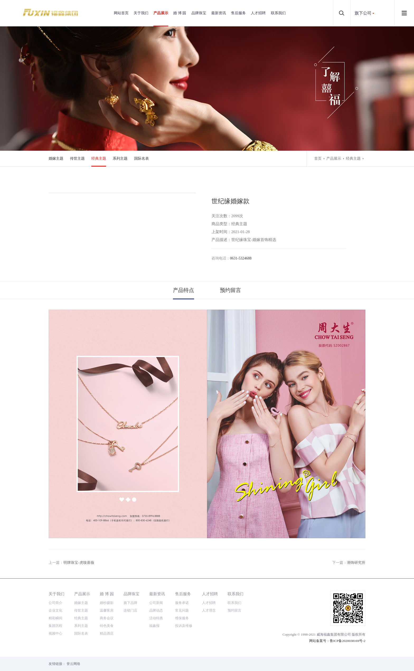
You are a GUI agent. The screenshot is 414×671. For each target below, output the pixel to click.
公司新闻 (156, 603)
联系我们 (278, 13)
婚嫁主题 (56, 158)
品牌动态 (156, 610)
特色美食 (107, 626)
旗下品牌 (130, 603)
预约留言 (230, 290)
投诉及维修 (183, 626)
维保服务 (182, 618)
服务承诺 (182, 603)
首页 (318, 158)
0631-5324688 (241, 258)
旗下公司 (363, 13)
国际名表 (141, 158)
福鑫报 (154, 626)
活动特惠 (156, 618)
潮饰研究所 (356, 563)
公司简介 (55, 603)
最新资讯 (218, 13)
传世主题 (77, 158)
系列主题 (120, 158)
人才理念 (209, 610)
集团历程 (55, 626)
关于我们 (141, 13)
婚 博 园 (179, 13)
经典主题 (98, 158)
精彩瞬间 (55, 618)
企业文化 (55, 610)
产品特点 (183, 290)
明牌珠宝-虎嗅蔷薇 (78, 563)
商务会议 (107, 618)
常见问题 (182, 610)
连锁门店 (130, 610)
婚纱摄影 (107, 603)
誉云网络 (73, 664)
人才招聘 (258, 13)
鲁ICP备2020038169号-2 (347, 641)
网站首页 (121, 13)
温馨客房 (107, 610)
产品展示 (160, 13)
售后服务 (238, 13)
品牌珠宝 (198, 13)
